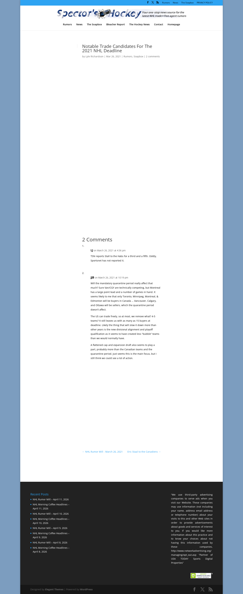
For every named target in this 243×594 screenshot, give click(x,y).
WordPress (86, 589)
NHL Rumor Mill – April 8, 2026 (50, 542)
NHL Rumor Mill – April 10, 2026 (51, 513)
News (175, 3)
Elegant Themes (54, 589)
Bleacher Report (115, 24)
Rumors (166, 3)
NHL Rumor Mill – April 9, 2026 (50, 528)
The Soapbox (187, 3)
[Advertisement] (184, 102)
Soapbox (138, 56)
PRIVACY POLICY (205, 3)
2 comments (153, 56)
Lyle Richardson (94, 56)
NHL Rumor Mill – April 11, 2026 (51, 499)
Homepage (174, 24)
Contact (158, 24)
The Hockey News (139, 24)
